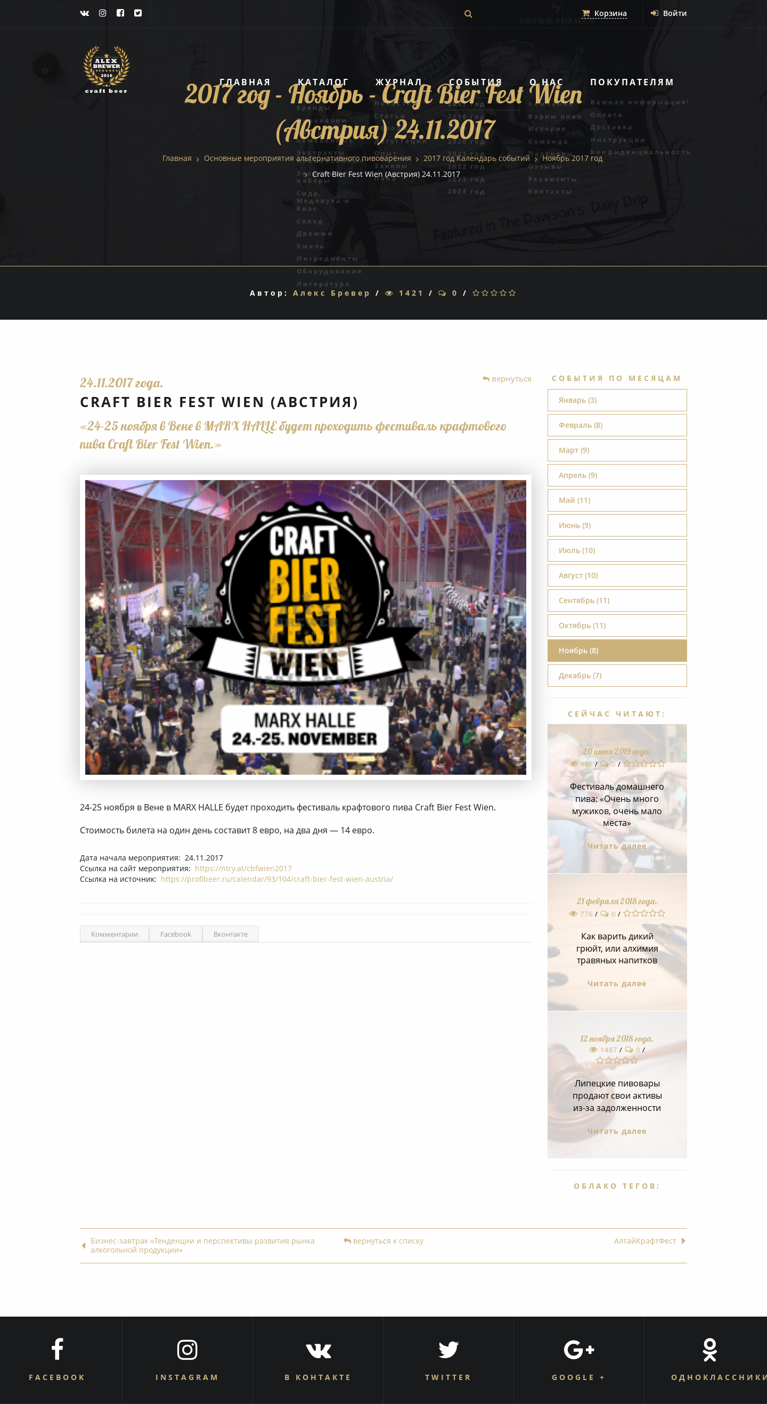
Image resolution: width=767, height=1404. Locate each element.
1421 (405, 293)
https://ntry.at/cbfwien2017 (243, 868)
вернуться (507, 378)
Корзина (604, 13)
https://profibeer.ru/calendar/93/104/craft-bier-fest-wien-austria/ (277, 879)
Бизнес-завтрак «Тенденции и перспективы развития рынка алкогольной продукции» (198, 1246)
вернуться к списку (383, 1241)
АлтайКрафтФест (650, 1241)
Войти (669, 13)
